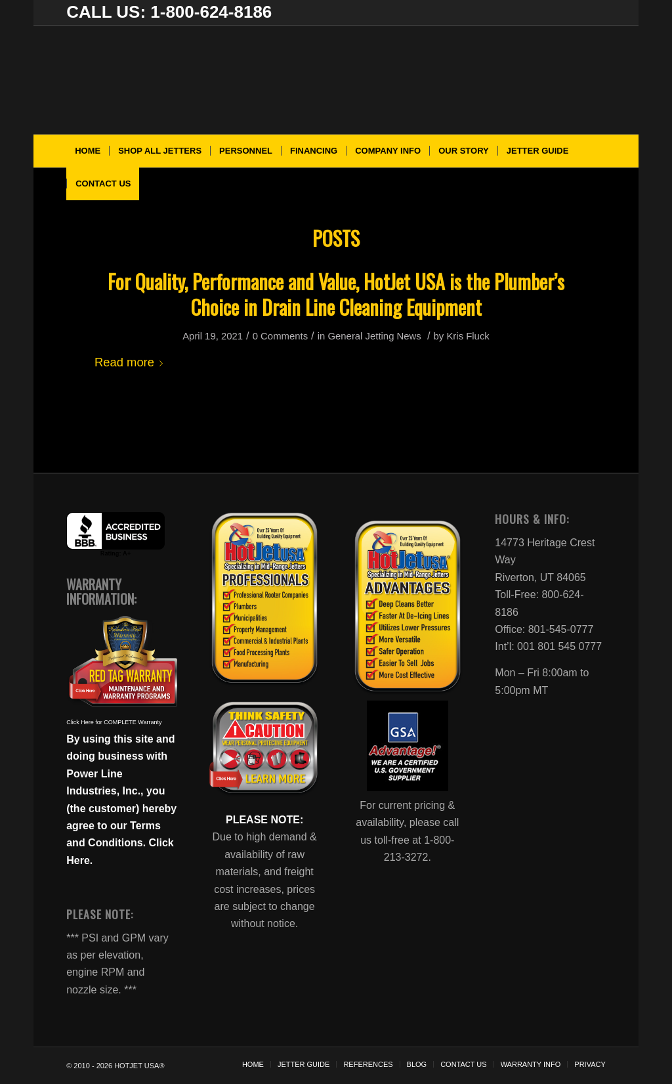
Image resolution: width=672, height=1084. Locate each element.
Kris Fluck (467, 336)
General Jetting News (374, 336)
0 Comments (280, 336)
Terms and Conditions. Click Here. (120, 843)
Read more (131, 362)
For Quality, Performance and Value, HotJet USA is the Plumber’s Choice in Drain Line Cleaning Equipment (336, 294)
